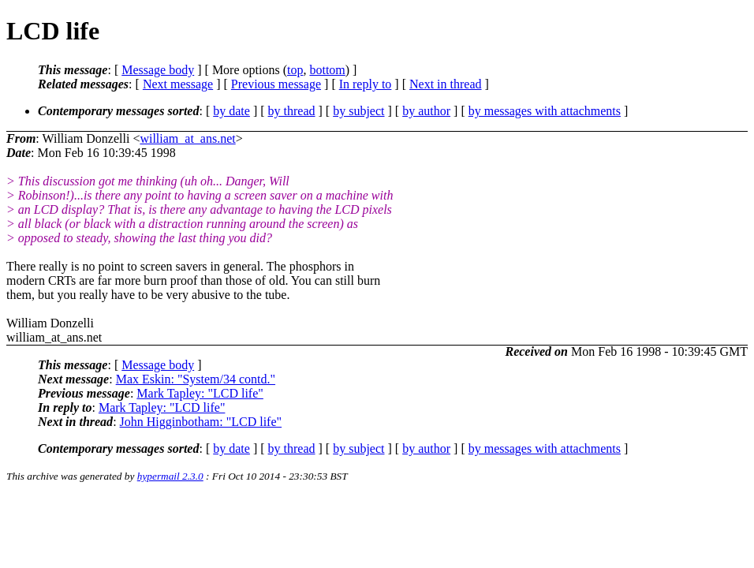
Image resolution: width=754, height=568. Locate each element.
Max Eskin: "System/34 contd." (195, 379)
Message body (157, 70)
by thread (291, 111)
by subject (358, 111)
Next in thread (445, 84)
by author (426, 111)
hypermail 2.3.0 (170, 476)
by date (231, 111)
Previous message (276, 84)
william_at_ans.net (187, 138)
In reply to (365, 84)
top (295, 70)
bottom (327, 70)
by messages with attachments (544, 111)
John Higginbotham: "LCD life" (201, 421)
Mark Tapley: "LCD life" (199, 393)
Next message (178, 84)
